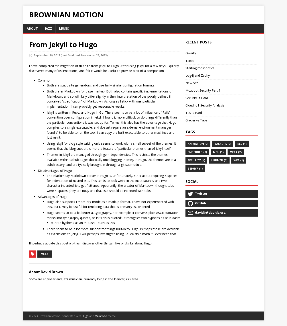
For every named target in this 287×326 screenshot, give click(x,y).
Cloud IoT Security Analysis (204, 105)
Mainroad (101, 316)
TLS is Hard (193, 113)
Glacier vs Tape (196, 120)
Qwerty (190, 53)
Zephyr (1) (195, 168)
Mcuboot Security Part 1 (202, 90)
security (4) (196, 160)
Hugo (85, 316)
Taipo (189, 61)
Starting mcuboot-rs (199, 68)
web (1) (239, 160)
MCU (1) (218, 152)
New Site (191, 83)
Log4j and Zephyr (198, 75)
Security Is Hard (196, 98)
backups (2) (222, 144)
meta (44, 254)
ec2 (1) (241, 144)
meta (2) (236, 152)
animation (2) (198, 144)
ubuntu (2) (219, 160)
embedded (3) (197, 152)
